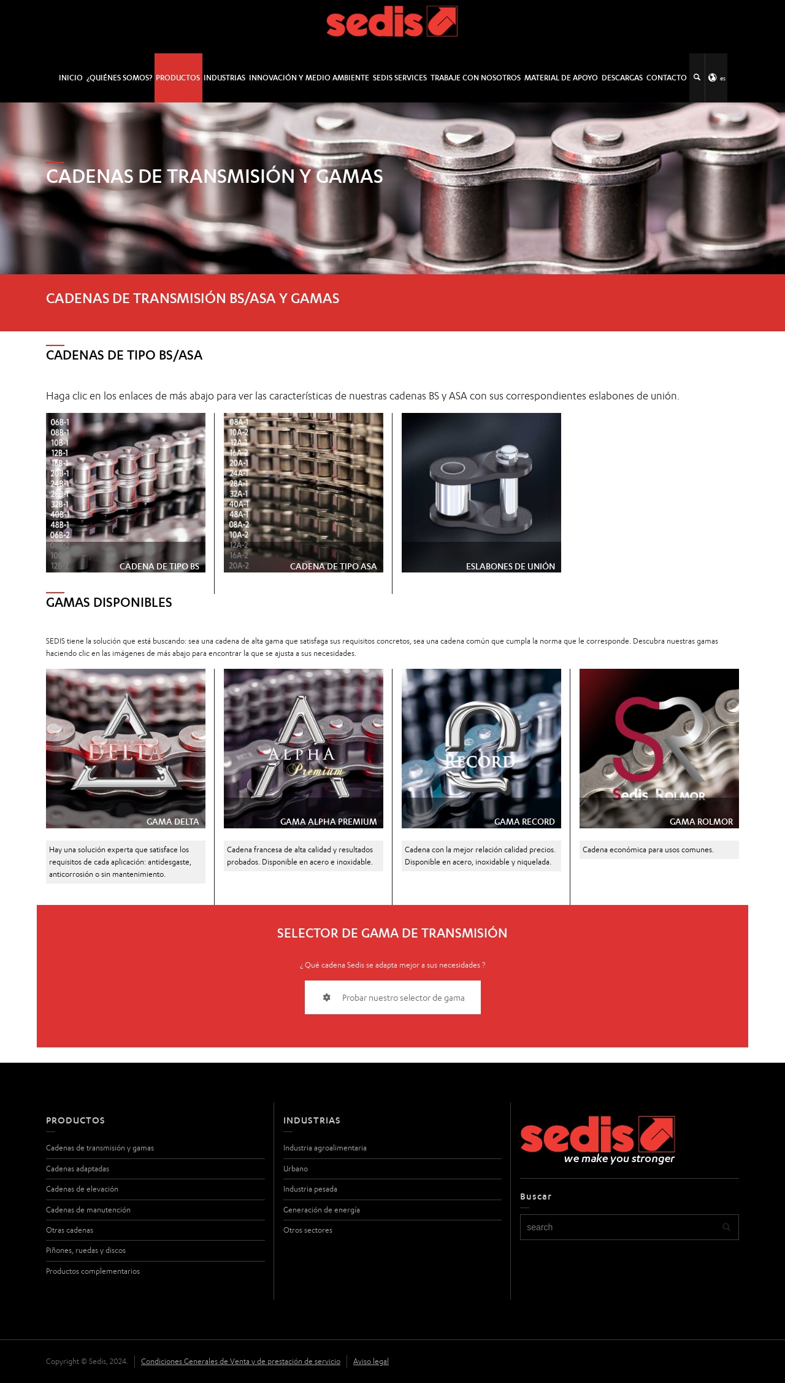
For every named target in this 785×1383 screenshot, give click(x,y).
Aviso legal (371, 1361)
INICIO (71, 77)
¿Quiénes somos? (119, 77)
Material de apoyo (561, 77)
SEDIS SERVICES (400, 77)
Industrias (224, 77)
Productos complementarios (93, 1271)
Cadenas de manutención (88, 1209)
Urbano (295, 1168)
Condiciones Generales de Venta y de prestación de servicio (240, 1361)
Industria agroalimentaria (325, 1147)
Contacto (666, 77)
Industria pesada (310, 1188)
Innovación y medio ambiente (309, 77)
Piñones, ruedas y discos (86, 1250)
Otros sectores (307, 1230)
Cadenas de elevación (82, 1188)
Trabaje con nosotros (476, 77)
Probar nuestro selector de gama (393, 997)
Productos (178, 77)
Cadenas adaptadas (77, 1168)
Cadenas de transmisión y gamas (100, 1147)
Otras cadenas (69, 1230)
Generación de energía (321, 1209)
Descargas (622, 77)
